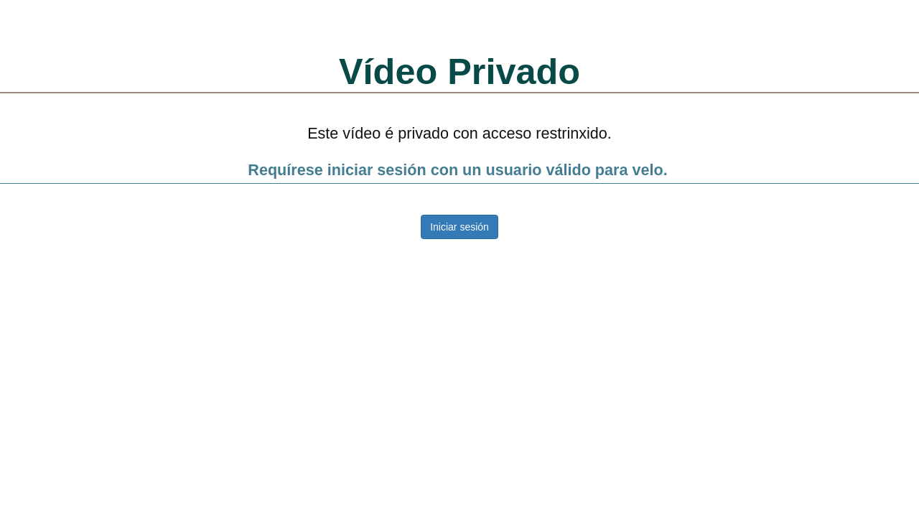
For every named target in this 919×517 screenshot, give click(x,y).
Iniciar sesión (459, 227)
